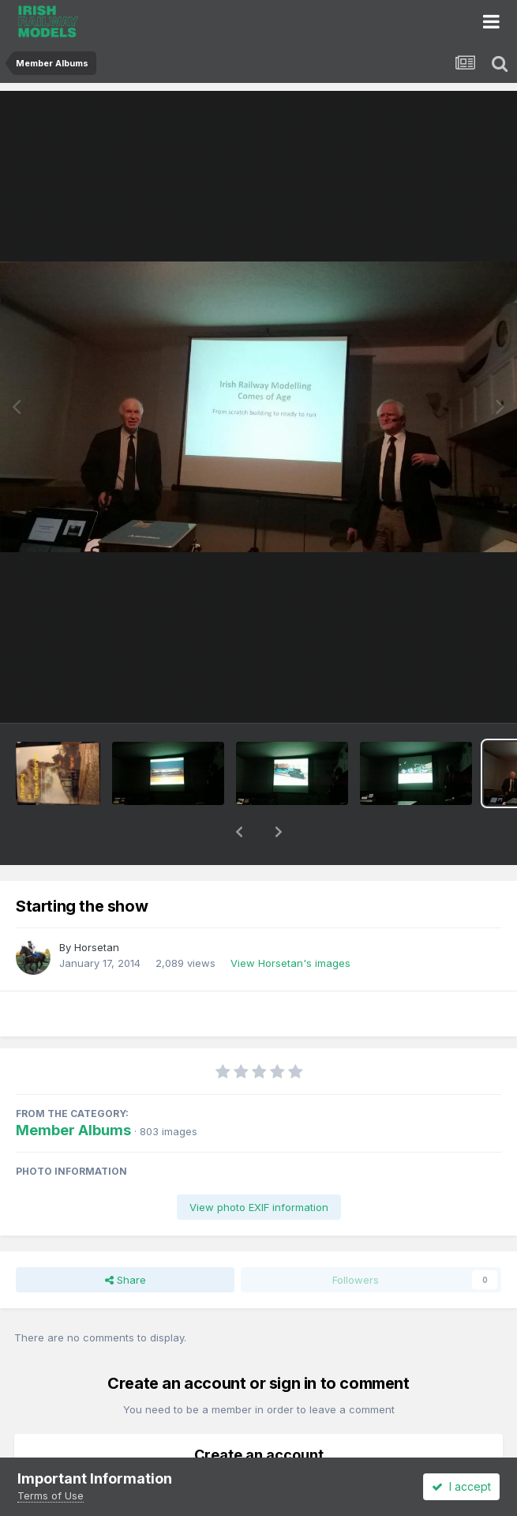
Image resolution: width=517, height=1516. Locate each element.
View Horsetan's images (290, 922)
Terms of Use (50, 1495)
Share (125, 1239)
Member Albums (73, 1089)
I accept (461, 1486)
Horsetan (96, 906)
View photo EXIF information (258, 1166)
